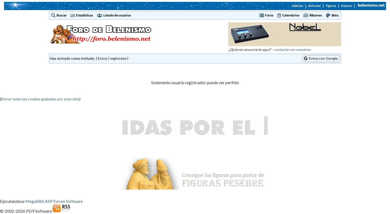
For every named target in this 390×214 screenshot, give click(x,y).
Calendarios (290, 15)
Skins (335, 15)
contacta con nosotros (292, 49)
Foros (269, 15)
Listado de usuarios (117, 15)
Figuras (331, 5)
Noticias (297, 5)
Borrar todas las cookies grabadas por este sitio (40, 99)
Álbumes (315, 15)
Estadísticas (84, 15)
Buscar (62, 15)
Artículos (314, 5)
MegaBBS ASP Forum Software (54, 201)
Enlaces (346, 5)
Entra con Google (321, 58)
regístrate (118, 58)
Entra (102, 58)
